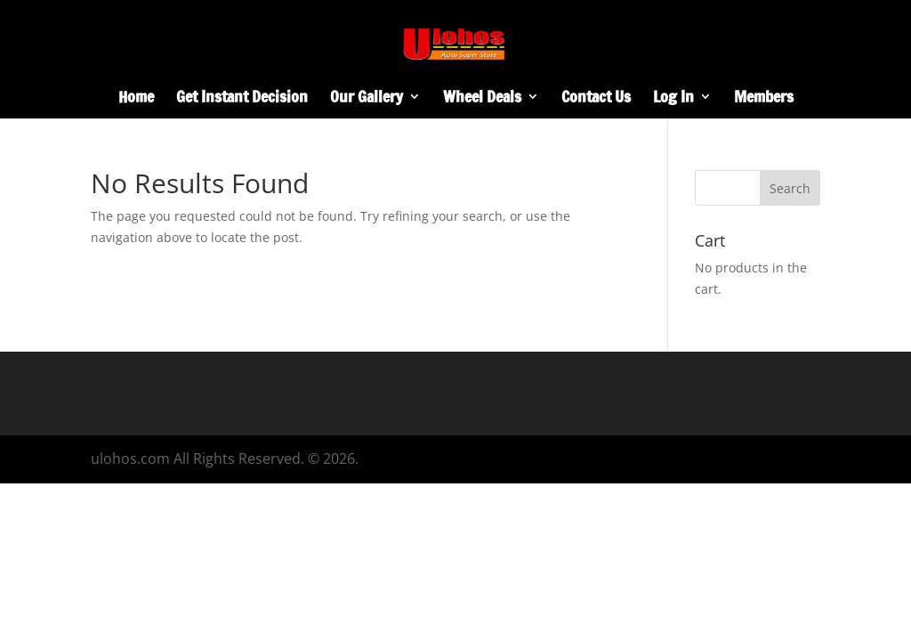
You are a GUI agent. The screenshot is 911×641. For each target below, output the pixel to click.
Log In (673, 99)
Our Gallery (366, 99)
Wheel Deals (482, 99)
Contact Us (596, 99)
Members (764, 99)
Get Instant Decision (242, 99)
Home (136, 99)
